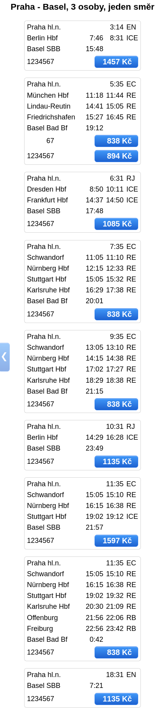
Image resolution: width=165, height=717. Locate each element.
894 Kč (119, 156)
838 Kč (119, 140)
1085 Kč (117, 223)
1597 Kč (117, 540)
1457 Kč (117, 61)
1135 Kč (117, 461)
